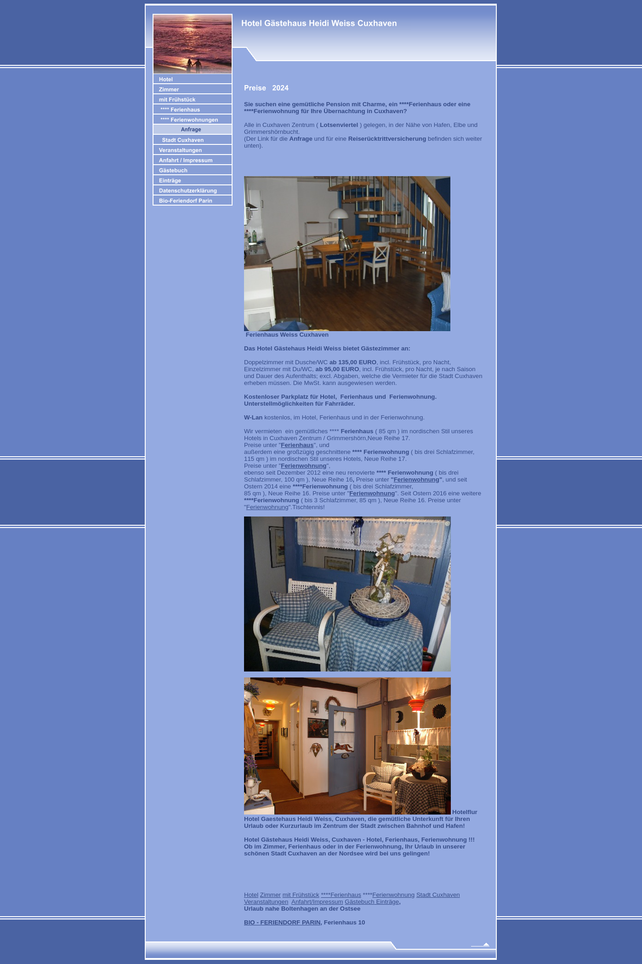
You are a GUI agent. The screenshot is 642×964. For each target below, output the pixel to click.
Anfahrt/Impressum (317, 901)
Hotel (251, 894)
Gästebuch (359, 901)
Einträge (387, 901)
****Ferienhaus (341, 894)
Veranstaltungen (266, 901)
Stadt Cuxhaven (438, 894)
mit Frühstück (301, 894)
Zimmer (270, 894)
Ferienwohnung (267, 507)
